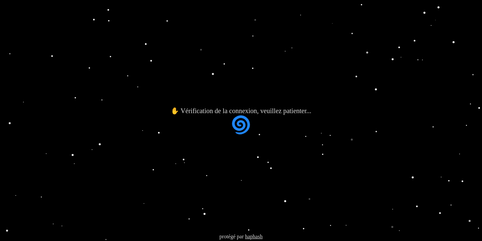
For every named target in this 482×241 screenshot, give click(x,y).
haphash (253, 236)
